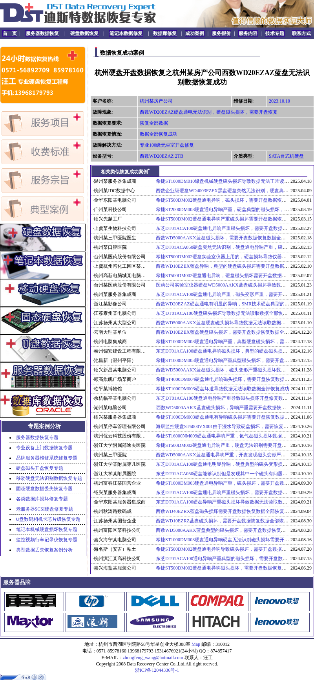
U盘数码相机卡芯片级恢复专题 (48, 519)
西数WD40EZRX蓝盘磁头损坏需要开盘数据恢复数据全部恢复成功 (225, 511)
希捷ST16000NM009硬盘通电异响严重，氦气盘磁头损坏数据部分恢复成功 (233, 436)
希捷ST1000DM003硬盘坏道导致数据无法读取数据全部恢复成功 (222, 388)
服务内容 (248, 33)
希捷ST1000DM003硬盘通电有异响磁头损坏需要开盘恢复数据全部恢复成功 (234, 417)
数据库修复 (165, 33)
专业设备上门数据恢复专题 (44, 447)
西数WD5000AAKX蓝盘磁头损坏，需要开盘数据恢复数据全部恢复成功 (230, 238)
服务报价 (221, 33)
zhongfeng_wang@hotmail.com (152, 657)
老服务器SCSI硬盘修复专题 (44, 509)
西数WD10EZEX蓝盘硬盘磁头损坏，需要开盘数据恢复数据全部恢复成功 (232, 332)
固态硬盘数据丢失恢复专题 (44, 488)
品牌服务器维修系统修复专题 (46, 458)
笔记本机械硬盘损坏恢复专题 (46, 529)
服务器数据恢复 (42, 33)
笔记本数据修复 (126, 33)
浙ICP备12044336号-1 (157, 670)
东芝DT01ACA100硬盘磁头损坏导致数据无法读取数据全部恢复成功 (226, 313)
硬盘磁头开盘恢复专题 (39, 468)
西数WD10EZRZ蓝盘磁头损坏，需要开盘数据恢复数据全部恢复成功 (227, 521)
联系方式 (301, 33)
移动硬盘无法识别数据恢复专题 (49, 478)
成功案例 (194, 33)
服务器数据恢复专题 (37, 437)
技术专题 (274, 33)
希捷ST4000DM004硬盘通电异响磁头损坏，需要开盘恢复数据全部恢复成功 (234, 379)
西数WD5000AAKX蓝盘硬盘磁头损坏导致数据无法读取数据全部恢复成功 (232, 322)
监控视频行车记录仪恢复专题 (46, 539)
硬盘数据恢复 (84, 33)
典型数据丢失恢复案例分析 (44, 550)
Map (196, 644)
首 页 (10, 33)
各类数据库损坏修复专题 (42, 499)
